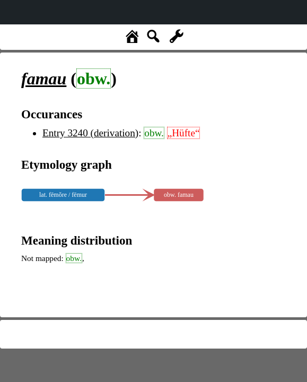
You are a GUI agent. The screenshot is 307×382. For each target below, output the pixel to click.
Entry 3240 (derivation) (90, 132)
